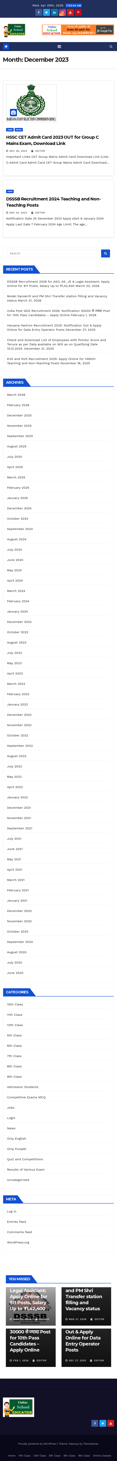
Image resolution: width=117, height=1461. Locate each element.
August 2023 (16, 642)
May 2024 (14, 570)
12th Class (15, 1025)
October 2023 (17, 632)
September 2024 (20, 529)
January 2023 (17, 704)
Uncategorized (18, 1180)
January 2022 (17, 797)
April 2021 (14, 869)
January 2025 (17, 498)
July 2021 (14, 838)
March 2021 (16, 880)
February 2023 (18, 694)
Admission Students (22, 1087)
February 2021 (18, 890)
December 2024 (19, 508)
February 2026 (18, 405)
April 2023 (15, 673)
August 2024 (16, 539)
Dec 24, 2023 (18, 212)
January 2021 (17, 900)
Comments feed (19, 1232)
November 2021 (19, 818)
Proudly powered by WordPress (37, 1443)
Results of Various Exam (26, 1169)
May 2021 (14, 859)
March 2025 (16, 477)
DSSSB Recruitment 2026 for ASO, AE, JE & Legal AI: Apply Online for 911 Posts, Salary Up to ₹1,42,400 (30, 1290)
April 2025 (15, 467)
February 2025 (18, 487)
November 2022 (19, 725)
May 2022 (14, 777)
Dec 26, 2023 (18, 151)
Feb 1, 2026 (21, 1360)
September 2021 (19, 828)
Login (11, 1118)
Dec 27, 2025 (77, 1360)
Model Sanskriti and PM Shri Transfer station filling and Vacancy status (83, 1297)
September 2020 (20, 942)
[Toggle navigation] (59, 46)
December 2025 (19, 415)
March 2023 (16, 684)
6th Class (14, 1045)
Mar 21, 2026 (77, 1319)
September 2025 (20, 436)
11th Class (14, 1015)
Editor (38, 151)
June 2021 (15, 849)
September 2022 (20, 746)
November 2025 (19, 426)
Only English (16, 1138)
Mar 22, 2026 (22, 1319)
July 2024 (14, 549)
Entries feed (16, 1222)
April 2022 (15, 787)
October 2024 (17, 518)
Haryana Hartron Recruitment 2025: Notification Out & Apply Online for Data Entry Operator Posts (85, 1332)
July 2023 (14, 653)
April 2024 (15, 580)
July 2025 (14, 456)
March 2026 (16, 395)
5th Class (14, 1035)
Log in (11, 1211)
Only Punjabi (16, 1149)
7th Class (14, 1056)
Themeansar (90, 1443)
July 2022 (14, 766)
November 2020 (19, 921)
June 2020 (15, 973)
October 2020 (17, 931)
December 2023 (19, 622)
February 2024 (18, 601)
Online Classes (102, 1455)
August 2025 (16, 446)
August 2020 (17, 952)
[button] (111, 46)
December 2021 (19, 807)
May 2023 (14, 663)
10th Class (15, 1004)
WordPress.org (18, 1242)
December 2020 (19, 911)
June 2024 (15, 560)
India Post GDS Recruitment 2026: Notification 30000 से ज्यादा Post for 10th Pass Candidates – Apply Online (30, 1332)
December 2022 (19, 715)
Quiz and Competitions (25, 1159)
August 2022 (16, 756)
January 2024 (17, 611)
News (19, 130)
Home (11, 1455)
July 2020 (14, 962)
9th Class (14, 1076)
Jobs (10, 130)
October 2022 (17, 735)
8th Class (14, 1066)
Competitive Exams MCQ (26, 1097)
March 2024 (16, 591)
